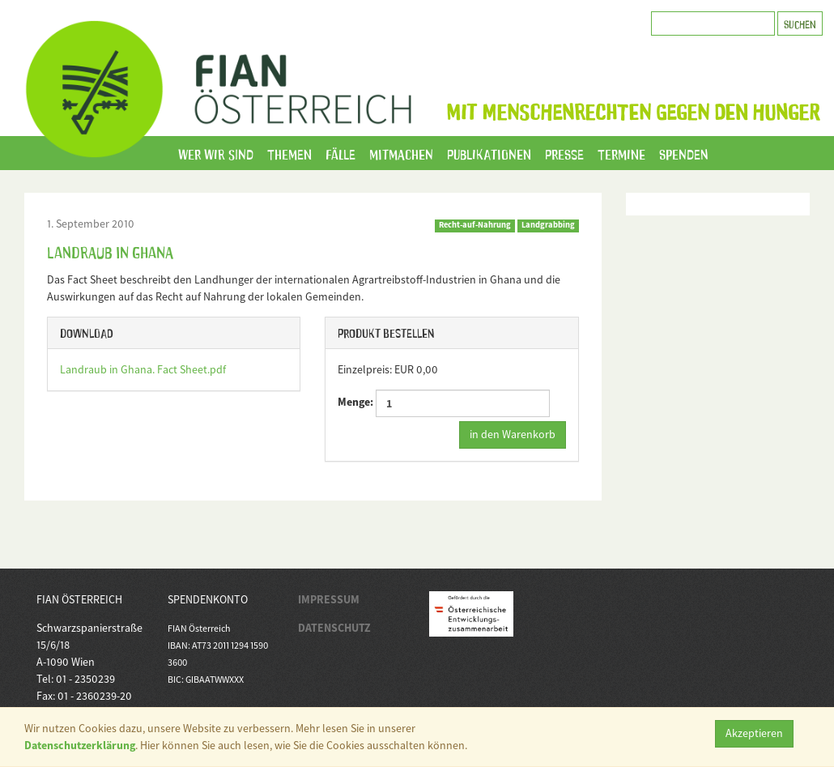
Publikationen (489, 153)
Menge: (444, 403)
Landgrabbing (548, 224)
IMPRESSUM (329, 599)
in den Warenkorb (512, 434)
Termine (621, 153)
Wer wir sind (215, 153)
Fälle (340, 153)
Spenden (683, 153)
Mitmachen (401, 153)
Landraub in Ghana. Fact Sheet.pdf (143, 369)
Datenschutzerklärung (79, 745)
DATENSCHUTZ (334, 627)
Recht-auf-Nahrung (475, 224)
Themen (289, 153)
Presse (564, 153)
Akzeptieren (754, 733)
